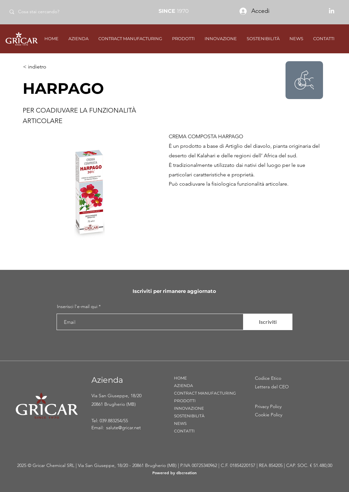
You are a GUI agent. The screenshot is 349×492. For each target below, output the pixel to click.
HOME (180, 377)
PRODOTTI (185, 400)
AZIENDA (183, 385)
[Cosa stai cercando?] (52, 11)
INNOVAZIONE (189, 408)
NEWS (180, 423)
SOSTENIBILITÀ (189, 415)
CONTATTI (184, 430)
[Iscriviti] (267, 322)
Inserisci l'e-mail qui (77, 306)
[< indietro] (44, 66)
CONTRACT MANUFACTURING (205, 393)
